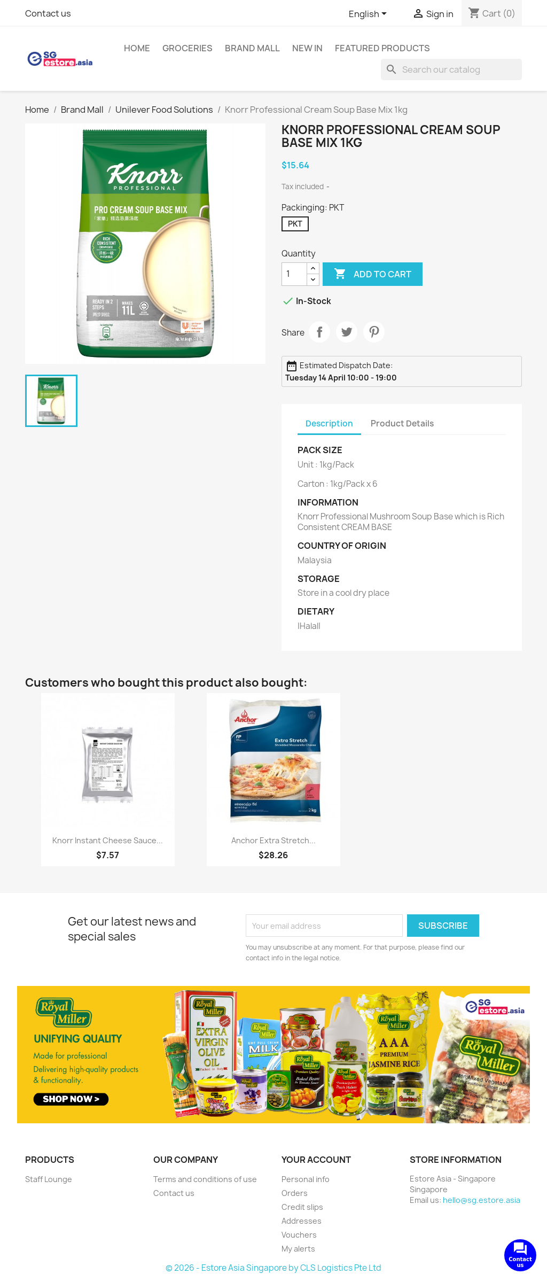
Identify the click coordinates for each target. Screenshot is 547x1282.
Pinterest (374, 332)
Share (319, 332)
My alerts (298, 1249)
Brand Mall (252, 48)
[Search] (451, 69)
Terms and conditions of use (205, 1179)
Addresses (302, 1221)
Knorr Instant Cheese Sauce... (107, 840)
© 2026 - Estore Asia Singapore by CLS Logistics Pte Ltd (273, 1267)
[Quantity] (294, 274)
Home (137, 48)
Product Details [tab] (402, 423)
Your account (316, 1160)
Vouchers (299, 1235)
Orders (295, 1193)
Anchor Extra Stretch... (273, 840)
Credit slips (302, 1207)
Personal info (306, 1179)
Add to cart (372, 274)
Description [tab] (329, 423)
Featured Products (382, 48)
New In (307, 48)
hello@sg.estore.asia (481, 1200)
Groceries (187, 48)
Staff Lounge (48, 1179)
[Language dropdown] (369, 14)
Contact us (48, 13)
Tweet (346, 332)
